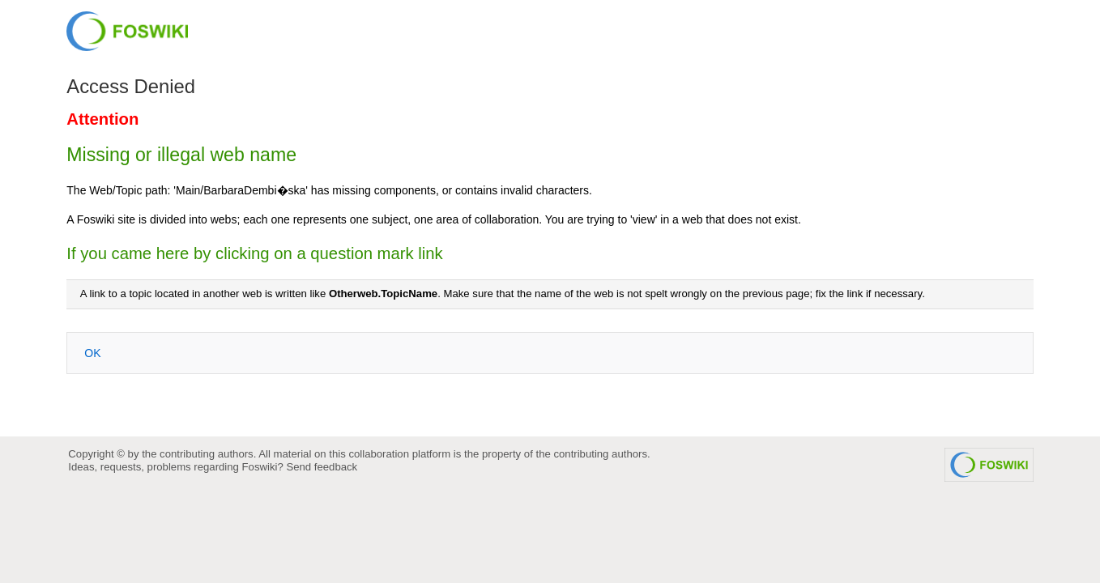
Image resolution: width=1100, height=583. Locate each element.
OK (92, 353)
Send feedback (321, 467)
